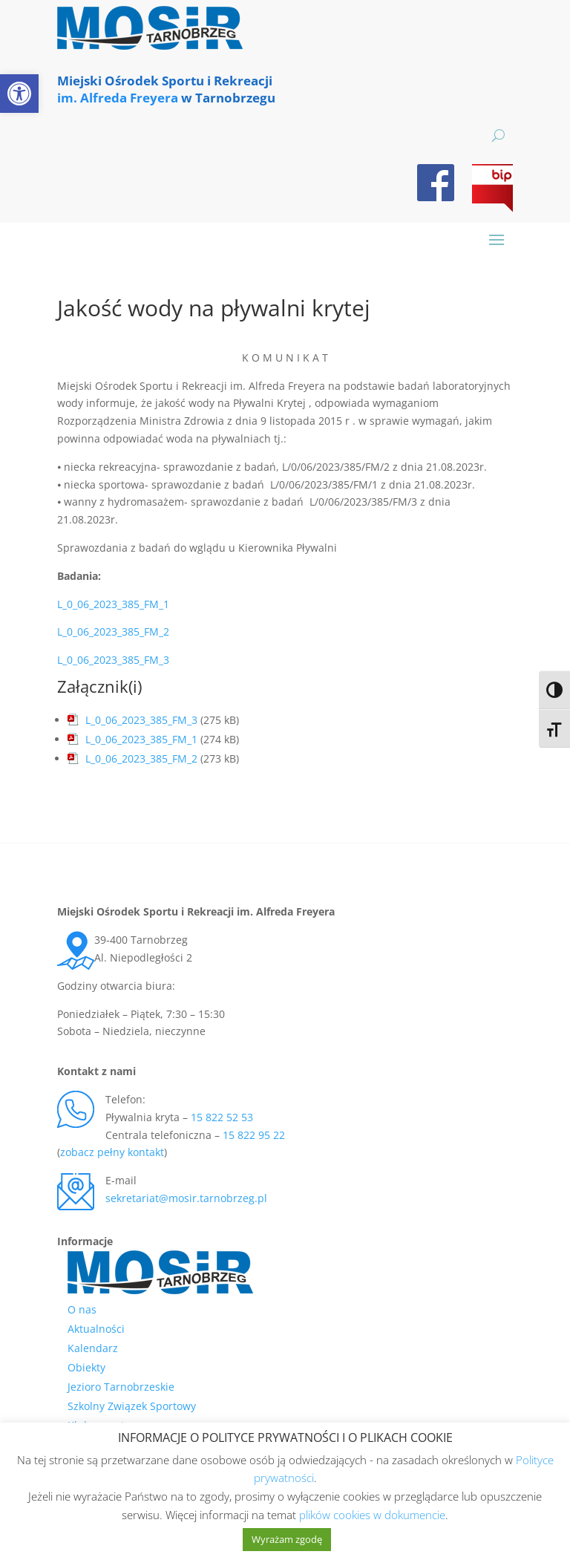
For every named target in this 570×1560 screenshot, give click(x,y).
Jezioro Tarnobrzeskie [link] (121, 1387)
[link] (19, 93)
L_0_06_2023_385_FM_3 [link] (113, 660)
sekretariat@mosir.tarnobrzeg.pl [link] (186, 1198)
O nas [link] (82, 1309)
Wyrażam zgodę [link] (287, 1539)
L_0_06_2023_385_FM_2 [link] (113, 631)
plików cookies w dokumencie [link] (372, 1514)
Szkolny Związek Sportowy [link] (132, 1406)
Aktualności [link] (96, 1329)
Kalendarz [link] (93, 1348)
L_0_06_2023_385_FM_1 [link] (113, 604)
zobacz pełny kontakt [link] (112, 1152)
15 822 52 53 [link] (222, 1117)
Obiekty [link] (86, 1367)
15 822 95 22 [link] (254, 1135)
